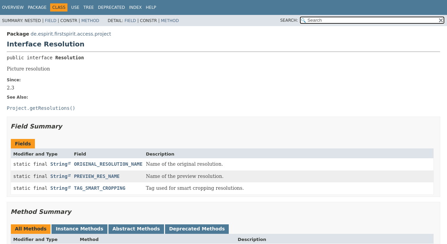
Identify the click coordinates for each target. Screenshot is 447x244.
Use (75, 7)
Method (90, 20)
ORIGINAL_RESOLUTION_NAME (108, 164)
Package (37, 7)
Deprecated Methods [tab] (197, 228)
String (59, 164)
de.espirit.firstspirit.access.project (71, 34)
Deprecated (111, 7)
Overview (13, 7)
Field (50, 20)
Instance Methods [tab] (79, 228)
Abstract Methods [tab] (136, 228)
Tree (88, 7)
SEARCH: (289, 20)
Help (151, 7)
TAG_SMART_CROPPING (99, 188)
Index (135, 7)
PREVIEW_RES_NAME (97, 176)
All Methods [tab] (30, 228)
